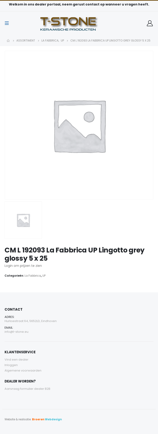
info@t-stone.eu (16, 332)
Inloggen (11, 365)
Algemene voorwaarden (23, 370)
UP (44, 276)
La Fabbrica (33, 276)
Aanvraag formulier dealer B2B (27, 389)
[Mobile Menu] (8, 23)
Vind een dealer (16, 359)
